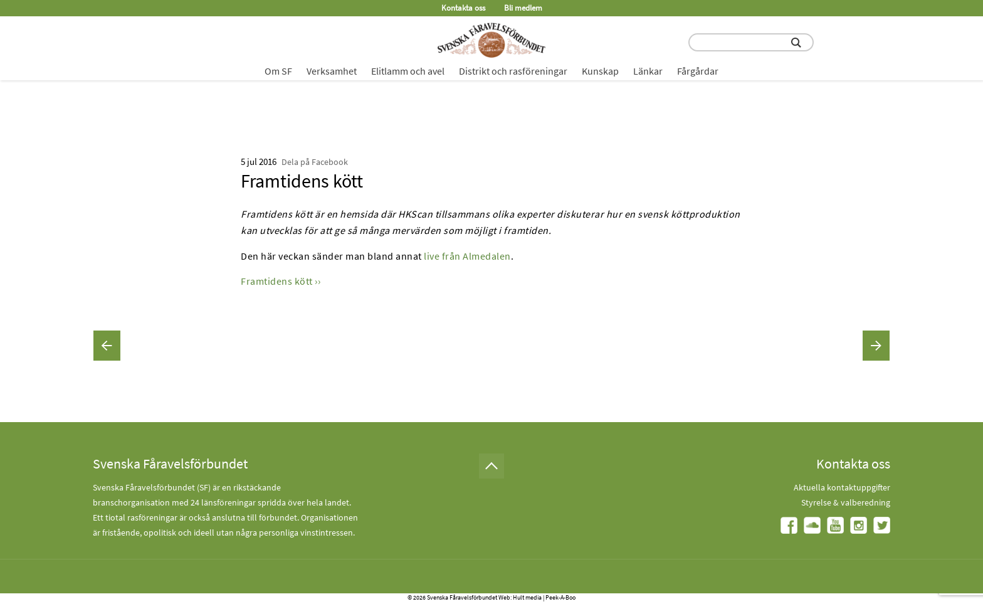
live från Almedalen (467, 256)
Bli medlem (523, 8)
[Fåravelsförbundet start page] (491, 40)
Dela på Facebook (314, 161)
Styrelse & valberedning (845, 502)
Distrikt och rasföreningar (513, 71)
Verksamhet (332, 71)
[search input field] (751, 42)
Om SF (278, 71)
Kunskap (600, 71)
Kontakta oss (463, 8)
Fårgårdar (697, 71)
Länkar (648, 71)
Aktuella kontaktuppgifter (842, 487)
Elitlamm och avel (407, 71)
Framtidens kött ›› (280, 281)
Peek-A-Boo (560, 597)
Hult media (527, 597)
